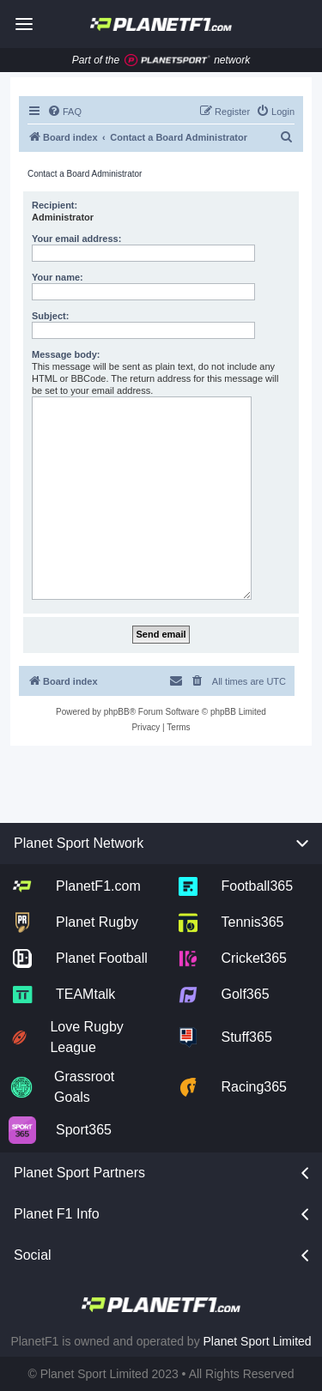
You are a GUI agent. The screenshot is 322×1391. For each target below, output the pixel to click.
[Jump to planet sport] (167, 60)
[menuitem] (64, 111)
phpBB (117, 712)
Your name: (57, 277)
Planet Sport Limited (258, 1341)
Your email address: (76, 238)
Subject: (50, 316)
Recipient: (54, 205)
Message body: (66, 354)
